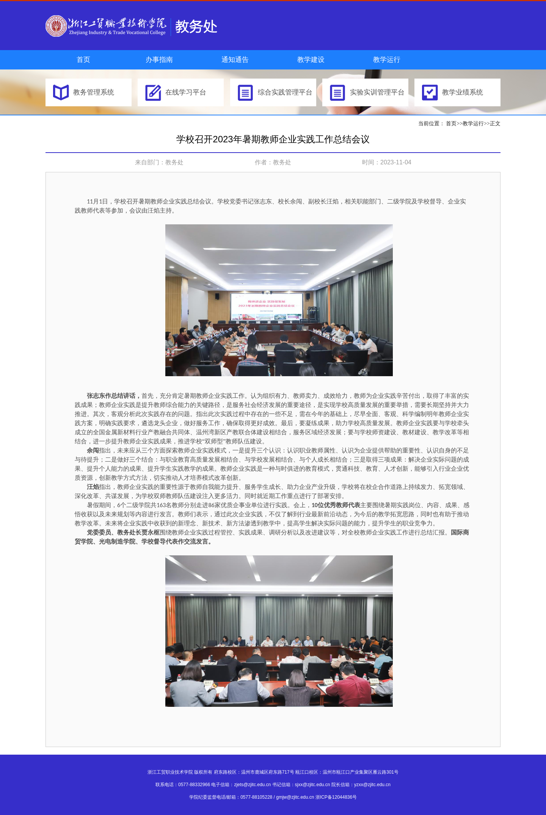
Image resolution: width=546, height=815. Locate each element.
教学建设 (311, 59)
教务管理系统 (93, 92)
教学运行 (386, 59)
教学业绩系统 (462, 92)
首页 (83, 59)
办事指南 (159, 59)
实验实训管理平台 (377, 92)
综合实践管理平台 (285, 92)
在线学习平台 (185, 92)
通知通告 (235, 59)
